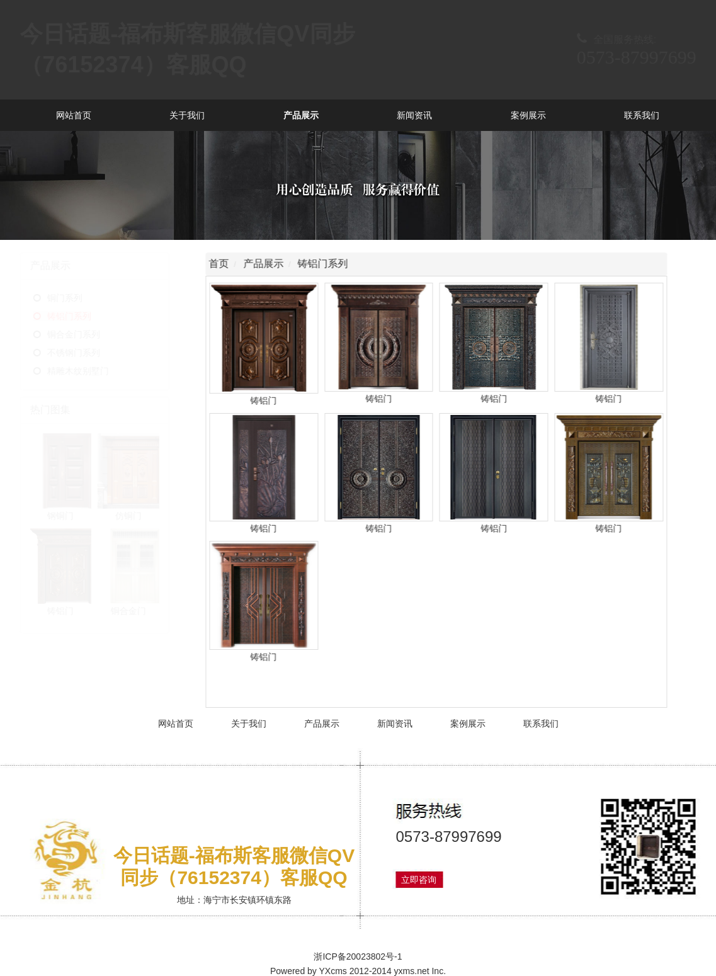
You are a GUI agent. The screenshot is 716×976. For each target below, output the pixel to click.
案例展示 (528, 115)
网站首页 (73, 115)
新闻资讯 (414, 115)
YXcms (333, 971)
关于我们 (187, 115)
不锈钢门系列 (93, 353)
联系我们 (641, 115)
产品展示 (301, 115)
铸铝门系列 (89, 316)
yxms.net (411, 971)
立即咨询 (418, 880)
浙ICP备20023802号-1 (358, 956)
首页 (220, 263)
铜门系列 (85, 298)
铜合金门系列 (93, 334)
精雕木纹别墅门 (98, 371)
